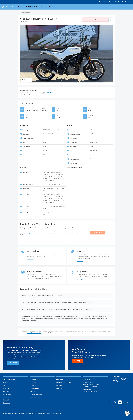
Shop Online (33, 385)
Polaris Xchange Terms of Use (29, 233)
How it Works (33, 383)
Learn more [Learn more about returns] (80, 279)
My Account (126, 2)
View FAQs (77, 361)
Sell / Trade (23, 6)
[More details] (95, 20)
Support (102, 2)
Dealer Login (59, 388)
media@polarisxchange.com (90, 392)
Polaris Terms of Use (56, 414)
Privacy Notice (29, 414)
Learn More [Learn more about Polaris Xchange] (13, 363)
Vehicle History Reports (36, 394)
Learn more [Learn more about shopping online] (80, 261)
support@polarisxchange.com (91, 385)
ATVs (4, 385)
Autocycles (6, 388)
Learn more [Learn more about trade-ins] (30, 259)
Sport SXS (6, 397)
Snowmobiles (7, 394)
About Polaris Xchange (45, 6)
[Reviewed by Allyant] (127, 414)
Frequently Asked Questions (64, 383)
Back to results (26, 12)
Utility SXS (6, 400)
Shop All (5, 383)
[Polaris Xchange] (7, 6)
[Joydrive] (124, 402)
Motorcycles (6, 391)
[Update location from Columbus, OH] (114, 2)
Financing (32, 391)
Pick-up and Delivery (35, 388)
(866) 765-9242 (87, 387)
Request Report (98, 232)
